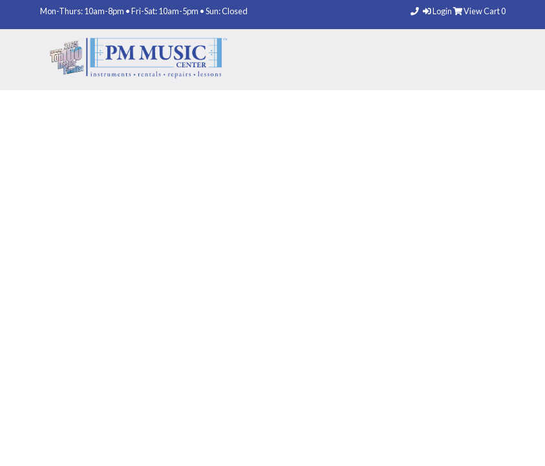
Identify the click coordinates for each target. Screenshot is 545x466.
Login (438, 11)
